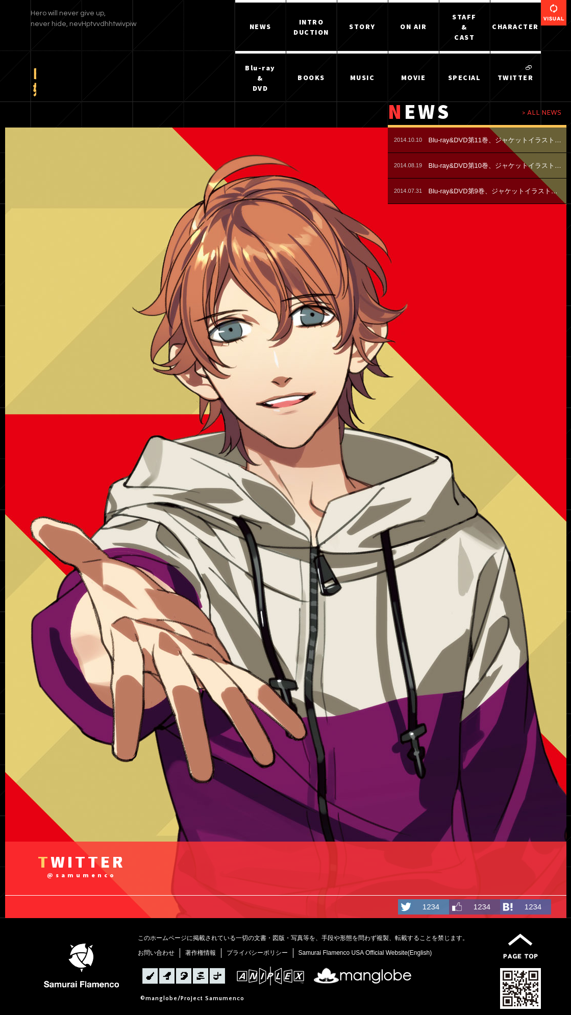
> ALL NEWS (541, 112)
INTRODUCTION (311, 27)
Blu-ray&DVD (260, 78)
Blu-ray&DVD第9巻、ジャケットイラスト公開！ (496, 191)
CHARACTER (515, 26)
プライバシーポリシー (257, 952)
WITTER (82, 868)
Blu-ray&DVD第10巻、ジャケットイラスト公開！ (496, 165)
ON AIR (413, 26)
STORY (362, 26)
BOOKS (311, 77)
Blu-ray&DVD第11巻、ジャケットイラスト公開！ (496, 140)
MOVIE (413, 77)
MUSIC (362, 77)
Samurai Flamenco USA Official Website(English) (365, 952)
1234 (431, 906)
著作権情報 (200, 952)
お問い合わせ (156, 952)
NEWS (260, 26)
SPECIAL (464, 77)
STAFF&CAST (464, 27)
